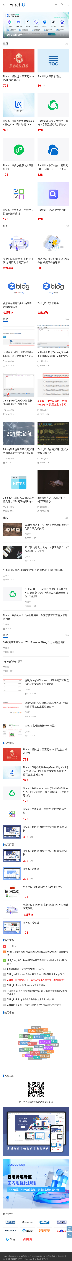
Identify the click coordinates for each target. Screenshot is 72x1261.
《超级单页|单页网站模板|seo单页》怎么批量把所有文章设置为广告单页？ (18, 356)
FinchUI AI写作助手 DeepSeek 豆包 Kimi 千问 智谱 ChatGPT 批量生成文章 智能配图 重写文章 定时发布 (46, 771)
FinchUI (32, 1039)
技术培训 (23, 1049)
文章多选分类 (50, 1042)
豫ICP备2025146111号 (15, 1259)
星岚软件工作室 (28, 1256)
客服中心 (50, 1037)
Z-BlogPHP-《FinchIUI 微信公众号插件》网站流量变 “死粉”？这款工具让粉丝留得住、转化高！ (46, 593)
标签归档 (48, 1049)
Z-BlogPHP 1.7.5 (41, 1259)
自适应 (32, 1032)
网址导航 (32, 1047)
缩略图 (29, 1056)
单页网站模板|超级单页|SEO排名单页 (42, 886)
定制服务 (36, 1028)
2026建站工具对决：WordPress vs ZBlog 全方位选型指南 (34, 642)
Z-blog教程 (9, 361)
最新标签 (28, 1051)
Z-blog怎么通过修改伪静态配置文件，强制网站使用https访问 (18, 501)
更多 (67, 44)
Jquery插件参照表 (12, 661)
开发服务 (45, 1037)
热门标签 (35, 1055)
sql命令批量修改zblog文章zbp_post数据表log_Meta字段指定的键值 (53, 356)
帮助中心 (22, 1041)
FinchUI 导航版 (31, 868)
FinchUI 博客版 (31, 922)
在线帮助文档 (51, 1044)
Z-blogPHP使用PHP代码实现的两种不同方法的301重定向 (34, 1005)
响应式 (39, 1032)
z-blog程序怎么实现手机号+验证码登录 (25, 969)
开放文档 (49, 1051)
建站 (29, 534)
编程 (7, 667)
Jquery (26, 1037)
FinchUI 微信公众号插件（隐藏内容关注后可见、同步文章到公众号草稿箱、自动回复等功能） (46, 792)
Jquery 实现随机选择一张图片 (41, 725)
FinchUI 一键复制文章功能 (51, 210)
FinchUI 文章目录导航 (49, 76)
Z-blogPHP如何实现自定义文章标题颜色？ (27, 985)
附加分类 (48, 1035)
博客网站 (25, 1045)
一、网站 (11, 946)
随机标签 (42, 1054)
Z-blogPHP (39, 1039)
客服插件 (43, 1030)
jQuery (36, 1058)
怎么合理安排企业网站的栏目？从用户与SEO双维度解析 (33, 570)
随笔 (7, 648)
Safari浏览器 (44, 1056)
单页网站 (39, 1049)
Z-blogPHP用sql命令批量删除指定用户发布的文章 (30, 999)
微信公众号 (45, 1045)
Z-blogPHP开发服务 (48, 303)
